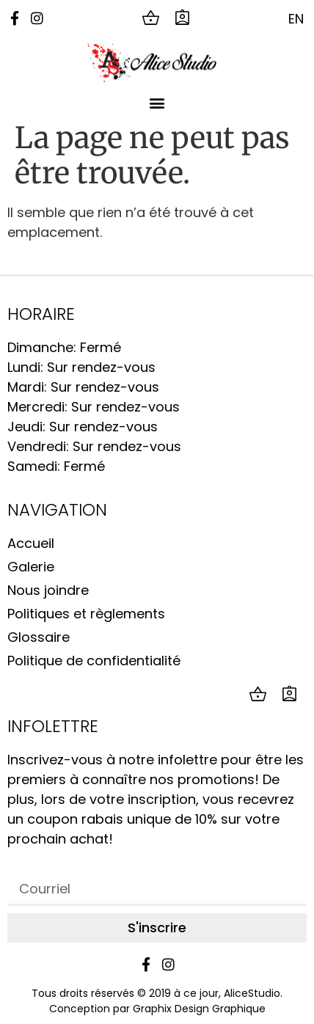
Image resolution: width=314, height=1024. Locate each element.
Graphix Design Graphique (199, 1008)
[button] (157, 102)
